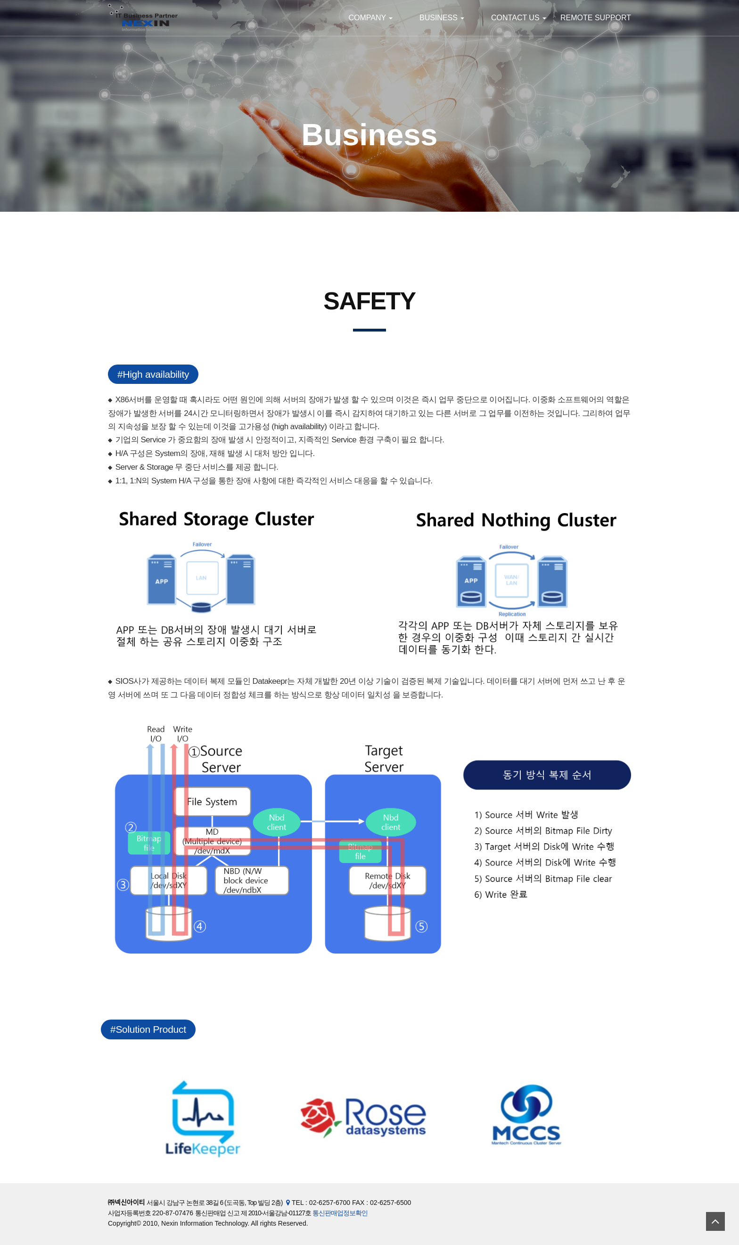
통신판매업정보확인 (340, 1213)
